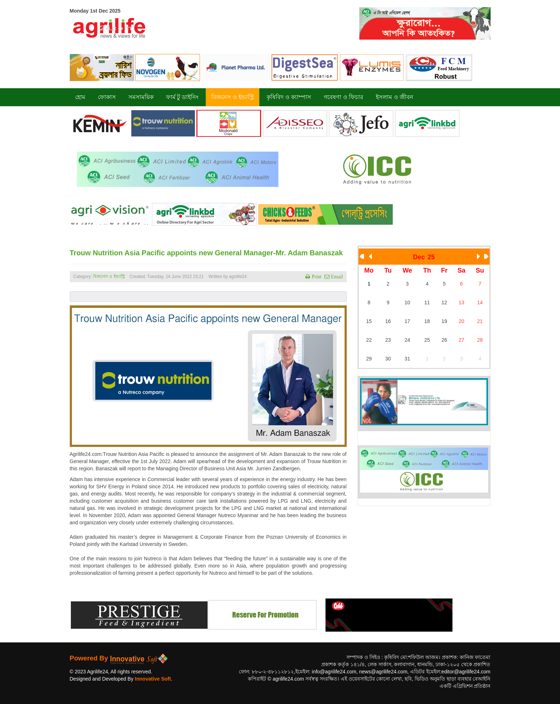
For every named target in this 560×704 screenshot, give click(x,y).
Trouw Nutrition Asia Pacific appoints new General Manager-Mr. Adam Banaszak (206, 253)
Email (336, 276)
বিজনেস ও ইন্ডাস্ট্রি (109, 276)
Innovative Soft (153, 679)
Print (315, 276)
